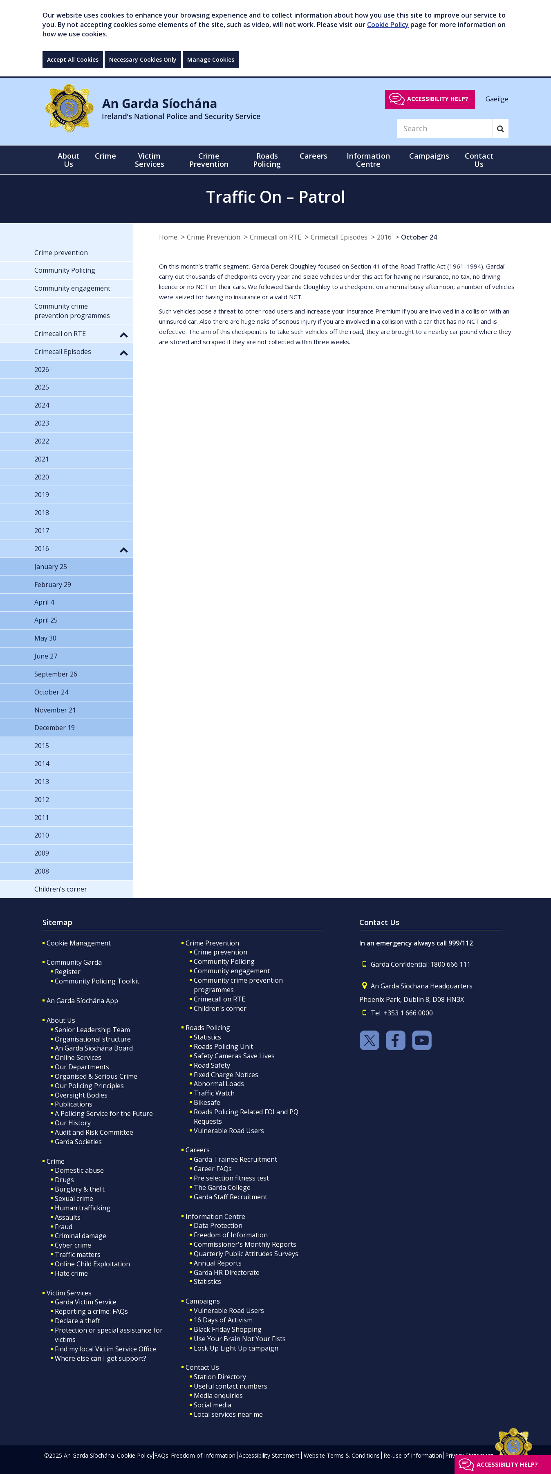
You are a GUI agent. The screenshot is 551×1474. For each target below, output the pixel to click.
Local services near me (228, 1414)
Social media (212, 1404)
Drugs (64, 1179)
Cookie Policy (388, 24)
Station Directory (220, 1376)
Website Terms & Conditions (342, 1455)
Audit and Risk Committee (94, 1132)
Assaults (68, 1217)
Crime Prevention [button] (208, 160)
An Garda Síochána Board (94, 1048)
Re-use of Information (412, 1455)
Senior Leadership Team (92, 1029)
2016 (384, 237)
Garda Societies (78, 1141)
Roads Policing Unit (223, 1046)
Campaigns (203, 1301)
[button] (123, 334)
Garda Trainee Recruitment (235, 1159)
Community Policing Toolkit (97, 981)
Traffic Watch (214, 1093)
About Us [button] (68, 160)
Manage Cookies (210, 59)
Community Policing (224, 961)
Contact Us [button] (479, 160)
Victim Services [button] (149, 160)
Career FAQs (213, 1168)
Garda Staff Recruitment (230, 1196)
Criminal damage (80, 1235)
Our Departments (82, 1066)
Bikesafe (207, 1102)
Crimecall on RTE (275, 237)
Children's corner (220, 1008)
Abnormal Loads (219, 1083)
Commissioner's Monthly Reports (245, 1244)
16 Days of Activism (223, 1319)
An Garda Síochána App (82, 1000)
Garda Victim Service (85, 1301)
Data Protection (218, 1225)
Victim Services (69, 1292)
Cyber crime (73, 1245)
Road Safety (212, 1065)
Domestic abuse (79, 1170)
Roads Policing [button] (267, 160)
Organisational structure (93, 1039)
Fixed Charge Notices (226, 1074)
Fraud (63, 1226)
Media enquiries (218, 1395)
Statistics (207, 1037)
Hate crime (71, 1273)
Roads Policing (208, 1027)
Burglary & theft (80, 1189)
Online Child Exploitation (92, 1263)
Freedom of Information (231, 1234)
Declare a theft (77, 1320)
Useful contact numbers (230, 1386)
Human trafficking (82, 1207)
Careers (198, 1149)
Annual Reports (218, 1263)
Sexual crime (74, 1198)
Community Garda (74, 962)
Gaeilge (497, 98)
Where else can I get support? (100, 1358)
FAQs (161, 1455)
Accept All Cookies (73, 59)
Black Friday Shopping (228, 1329)
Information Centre (215, 1216)
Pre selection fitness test (231, 1178)
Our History (73, 1122)
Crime (56, 1161)
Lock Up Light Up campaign (236, 1348)
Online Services (78, 1057)
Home (168, 237)
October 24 (419, 237)
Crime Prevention (213, 237)
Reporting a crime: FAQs (91, 1311)
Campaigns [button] (429, 156)
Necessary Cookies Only (143, 59)
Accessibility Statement (269, 1455)
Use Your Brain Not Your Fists (240, 1338)
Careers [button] (313, 156)
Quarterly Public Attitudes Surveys (246, 1253)
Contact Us (202, 1367)
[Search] (445, 128)
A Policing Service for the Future (104, 1113)
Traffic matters (78, 1254)
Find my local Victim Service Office (105, 1348)
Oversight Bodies (81, 1095)
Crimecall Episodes (339, 237)
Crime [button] (105, 156)
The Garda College (222, 1187)
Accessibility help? (437, 99)
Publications (73, 1104)
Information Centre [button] (368, 160)
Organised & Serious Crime (96, 1076)
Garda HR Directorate (227, 1272)
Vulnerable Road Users (229, 1130)
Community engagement (232, 970)
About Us (61, 1020)
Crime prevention (220, 952)
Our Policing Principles (89, 1085)
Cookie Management (79, 943)
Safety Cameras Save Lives (234, 1055)
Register (68, 971)
